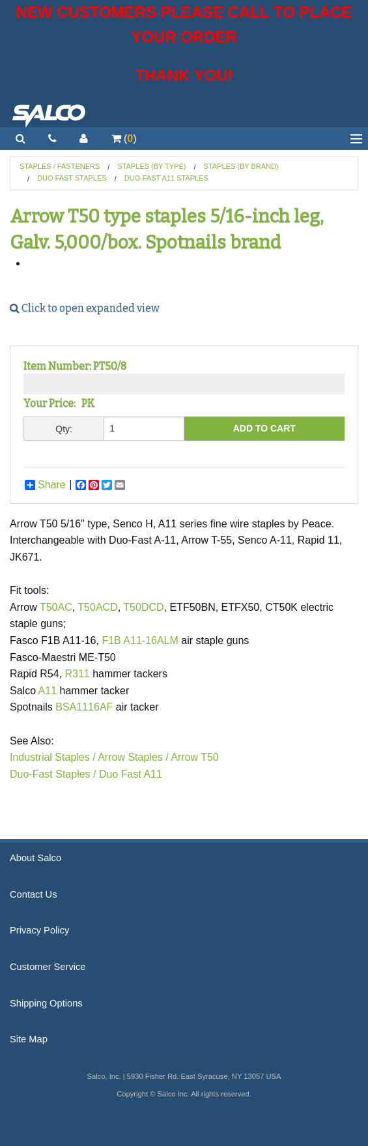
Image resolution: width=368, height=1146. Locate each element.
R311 (77, 673)
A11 (47, 690)
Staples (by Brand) (241, 166)
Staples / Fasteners (60, 166)
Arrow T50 (195, 757)
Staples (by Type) (151, 166)
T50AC (56, 607)
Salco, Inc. (49, 114)
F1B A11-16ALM (140, 640)
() (124, 138)
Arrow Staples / (133, 757)
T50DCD (143, 607)
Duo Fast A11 (130, 774)
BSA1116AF (84, 707)
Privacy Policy (39, 930)
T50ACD (97, 607)
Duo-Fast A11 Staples (166, 178)
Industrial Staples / (53, 757)
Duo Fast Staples (72, 178)
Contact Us (33, 894)
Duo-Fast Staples (51, 774)
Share (45, 485)
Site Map (29, 1039)
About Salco (35, 858)
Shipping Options (46, 1003)
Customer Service (47, 967)
